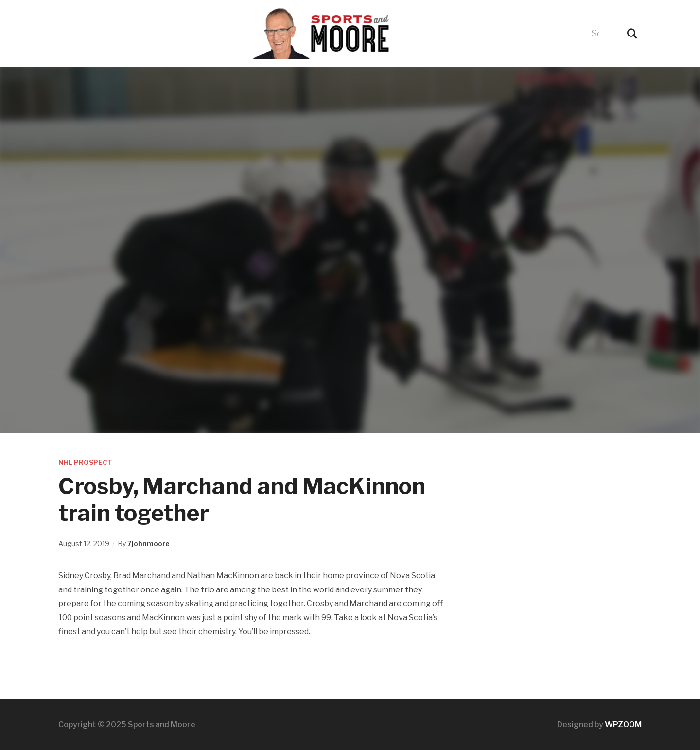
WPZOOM (623, 724)
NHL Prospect (85, 462)
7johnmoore (148, 543)
